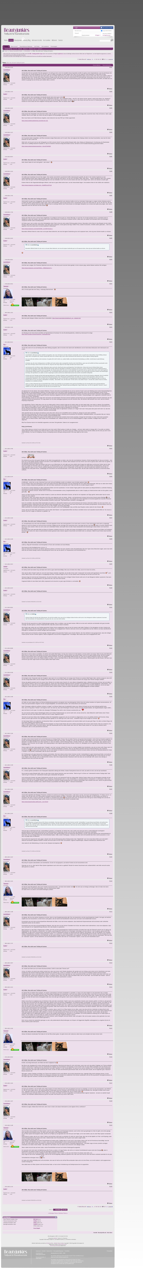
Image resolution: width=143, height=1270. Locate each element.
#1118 (110, 1101)
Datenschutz (49, 1251)
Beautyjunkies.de (102, 1232)
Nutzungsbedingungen (58, 1251)
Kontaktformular (70, 1263)
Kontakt (95, 1232)
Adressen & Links (37, 40)
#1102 (110, 648)
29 (104, 59)
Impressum (38, 1251)
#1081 (110, 67)
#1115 (110, 1028)
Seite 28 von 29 (82, 59)
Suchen (39, 48)
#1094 (110, 342)
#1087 (110, 195)
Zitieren (109, 88)
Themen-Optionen (96, 65)
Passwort (77, 33)
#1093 (110, 327)
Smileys (35, 1221)
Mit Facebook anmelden (108, 27)
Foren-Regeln (36, 1228)
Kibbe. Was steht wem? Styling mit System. (15, 62)
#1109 (110, 856)
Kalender (20, 48)
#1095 (110, 448)
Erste (89, 59)
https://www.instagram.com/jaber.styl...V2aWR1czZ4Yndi (37, 185)
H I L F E (15, 48)
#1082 (110, 91)
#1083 (110, 108)
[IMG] (34, 1222)
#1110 (110, 881)
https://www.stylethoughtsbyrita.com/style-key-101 (35, 120)
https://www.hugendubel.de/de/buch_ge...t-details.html (66, 318)
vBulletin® (55, 1238)
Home (6, 40)
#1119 (110, 1125)
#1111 (110, 911)
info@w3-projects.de (63, 1257)
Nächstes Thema (63, 1213)
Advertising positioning (54, 1245)
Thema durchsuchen (107, 65)
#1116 (110, 1056)
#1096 (110, 476)
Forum (11, 40)
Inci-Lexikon (46, 40)
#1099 (110, 564)
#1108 (110, 813)
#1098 (110, 539)
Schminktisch (27, 51)
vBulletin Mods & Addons (59, 1243)
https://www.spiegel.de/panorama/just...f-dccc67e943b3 (36, 146)
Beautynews (18, 40)
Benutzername (78, 30)
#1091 (110, 283)
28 (102, 59)
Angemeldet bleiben (107, 30)
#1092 (110, 312)
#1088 (110, 212)
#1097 (110, 517)
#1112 (110, 943)
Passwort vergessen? (85, 35)
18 (96, 59)
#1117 (110, 1083)
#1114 (110, 987)
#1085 (110, 156)
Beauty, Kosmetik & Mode (16, 51)
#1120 (110, 1186)
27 (100, 59)
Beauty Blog (26, 40)
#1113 (110, 962)
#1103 (110, 672)
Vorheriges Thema (53, 1213)
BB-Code (35, 1219)
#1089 (110, 238)
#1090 (110, 259)
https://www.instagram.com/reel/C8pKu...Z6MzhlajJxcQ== (37, 268)
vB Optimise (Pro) (49, 1243)
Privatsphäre (109, 1251)
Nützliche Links (32, 48)
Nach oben (64, 1209)
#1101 (110, 607)
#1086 (110, 171)
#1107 (110, 789)
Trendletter (67, 1251)
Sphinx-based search (62, 1244)
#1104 (110, 696)
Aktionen (25, 48)
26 (98, 59)
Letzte (110, 59)
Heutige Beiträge (8, 48)
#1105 (110, 733)
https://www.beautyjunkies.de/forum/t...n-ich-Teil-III (35, 801)
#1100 (110, 587)
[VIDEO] (35, 1224)
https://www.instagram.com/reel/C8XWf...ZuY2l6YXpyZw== (37, 228)
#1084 (110, 132)
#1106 (110, 764)
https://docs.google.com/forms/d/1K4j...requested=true (36, 334)
